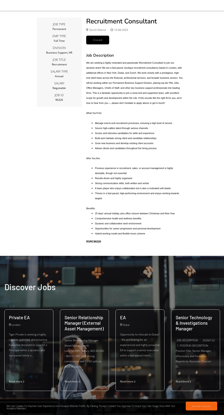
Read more (16, 381)
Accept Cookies (201, 406)
